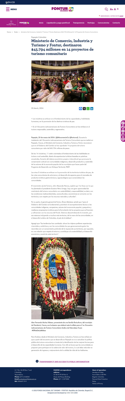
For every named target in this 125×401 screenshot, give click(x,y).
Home (9, 32)
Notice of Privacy (97, 383)
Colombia (42, 37)
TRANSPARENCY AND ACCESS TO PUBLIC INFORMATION (62, 362)
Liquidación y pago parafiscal (58, 23)
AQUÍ (121, 16)
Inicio (41, 23)
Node (16, 32)
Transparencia (78, 23)
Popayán (34, 37)
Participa (91, 23)
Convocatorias (103, 23)
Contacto (116, 23)
